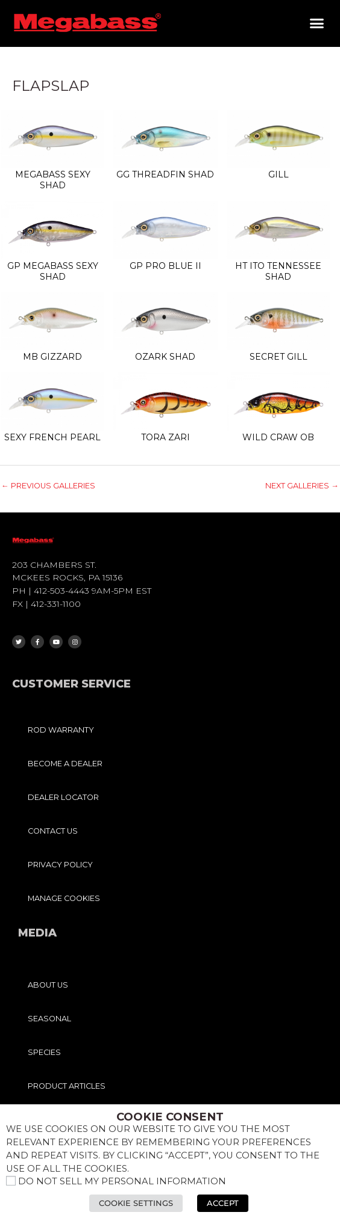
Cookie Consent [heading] (170, 1117)
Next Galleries (302, 485)
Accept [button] (223, 1203)
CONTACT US (53, 830)
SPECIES (44, 1052)
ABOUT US (48, 984)
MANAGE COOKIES (64, 898)
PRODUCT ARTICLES (66, 1085)
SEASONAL (49, 1018)
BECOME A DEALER (65, 763)
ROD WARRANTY (61, 729)
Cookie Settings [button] (136, 1203)
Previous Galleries (48, 485)
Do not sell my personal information (122, 1181)
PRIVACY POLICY (60, 864)
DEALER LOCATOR (63, 797)
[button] (317, 23)
